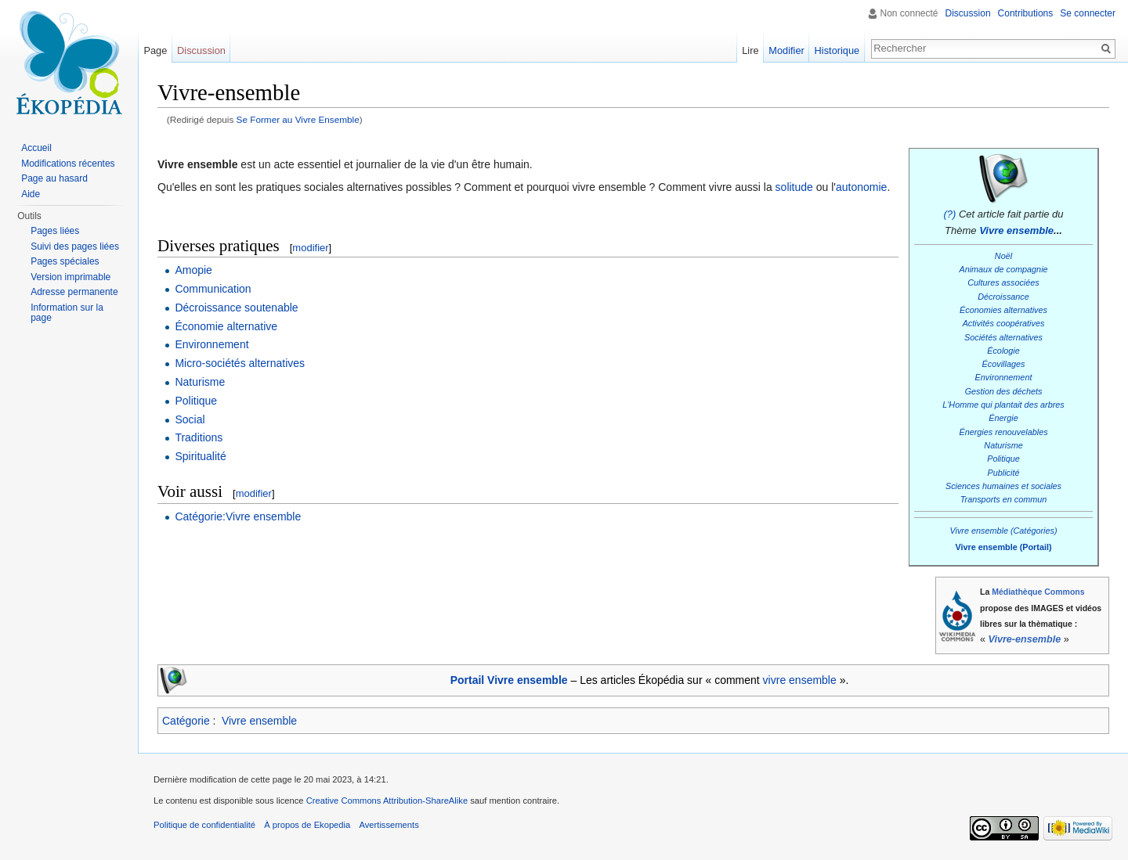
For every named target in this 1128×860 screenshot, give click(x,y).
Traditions (198, 437)
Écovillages (1003, 364)
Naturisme (1003, 445)
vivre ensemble (800, 680)
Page (155, 50)
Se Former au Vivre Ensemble (298, 119)
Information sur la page (67, 313)
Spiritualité (200, 456)
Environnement (1003, 377)
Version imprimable (70, 277)
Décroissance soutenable (236, 307)
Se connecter (1087, 13)
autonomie (861, 187)
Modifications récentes (67, 163)
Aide (30, 194)
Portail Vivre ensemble (509, 680)
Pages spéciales (65, 261)
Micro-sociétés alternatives (240, 363)
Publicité (1004, 472)
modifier (310, 248)
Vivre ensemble (1016, 230)
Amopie (193, 270)
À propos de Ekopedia (307, 824)
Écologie (1003, 350)
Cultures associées (1003, 282)
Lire (750, 50)
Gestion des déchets (1004, 391)
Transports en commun (1003, 499)
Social (189, 419)
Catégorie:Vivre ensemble (238, 516)
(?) (949, 214)
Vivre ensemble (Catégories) (1003, 530)
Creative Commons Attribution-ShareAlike (387, 800)
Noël (1003, 256)
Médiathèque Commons (1038, 591)
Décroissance (1003, 296)
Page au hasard (54, 178)
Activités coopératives (1004, 323)
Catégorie (186, 720)
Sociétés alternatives (1003, 337)
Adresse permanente (74, 291)
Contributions (1026, 13)
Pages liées (55, 230)
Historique (837, 50)
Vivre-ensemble (1025, 639)
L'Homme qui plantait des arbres (1003, 404)
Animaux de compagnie (1003, 269)
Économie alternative (226, 326)
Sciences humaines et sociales (1003, 486)
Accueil (36, 147)
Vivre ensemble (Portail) (1003, 547)
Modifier (786, 50)
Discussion (968, 13)
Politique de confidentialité (204, 824)
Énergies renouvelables (1003, 432)
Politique (1003, 458)
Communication (213, 288)
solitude (794, 187)
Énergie (1003, 418)
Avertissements (388, 824)
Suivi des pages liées (75, 246)
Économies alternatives (1003, 310)
